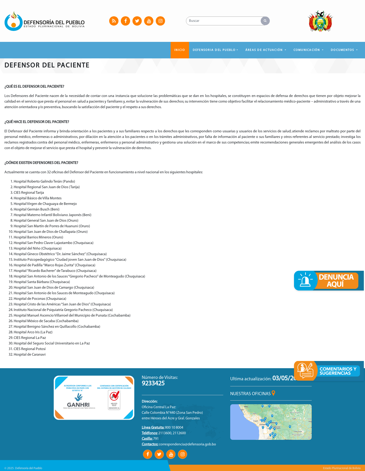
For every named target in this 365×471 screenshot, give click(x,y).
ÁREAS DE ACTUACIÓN (264, 50)
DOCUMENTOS (343, 50)
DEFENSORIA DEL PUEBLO (214, 50)
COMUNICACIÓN (307, 50)
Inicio (179, 50)
